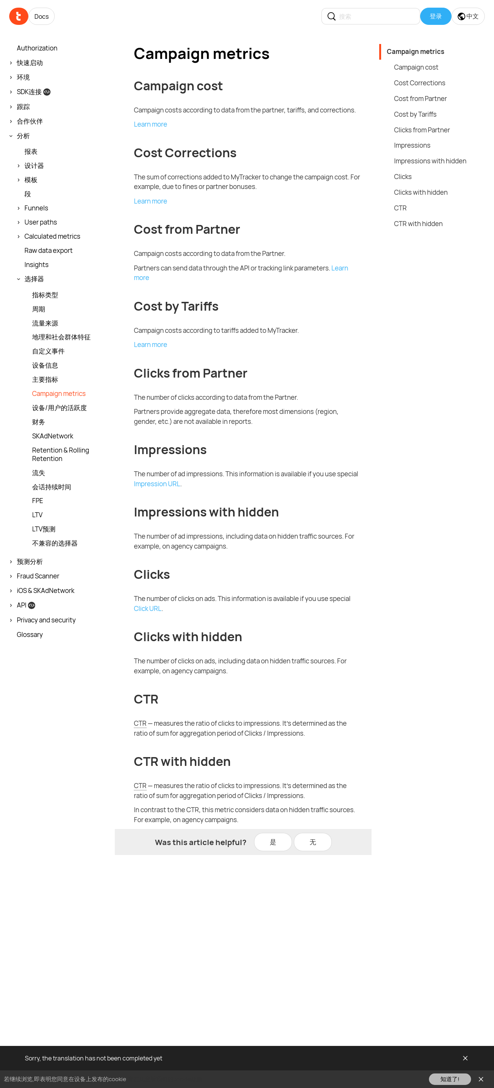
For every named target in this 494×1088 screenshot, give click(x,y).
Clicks (403, 176)
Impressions (412, 145)
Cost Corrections (419, 82)
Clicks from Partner (422, 129)
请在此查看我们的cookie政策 (164, 1079)
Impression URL (157, 483)
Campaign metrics (415, 51)
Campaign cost (416, 67)
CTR (400, 208)
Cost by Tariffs (415, 114)
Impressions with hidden (430, 160)
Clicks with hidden (421, 192)
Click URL (147, 608)
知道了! (450, 1079)
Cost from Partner (420, 98)
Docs (41, 16)
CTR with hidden (418, 223)
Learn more (150, 124)
